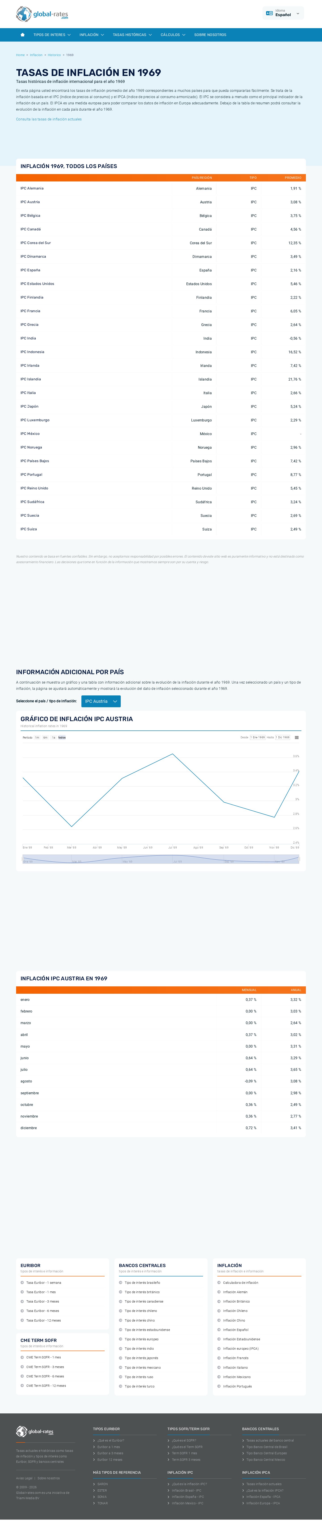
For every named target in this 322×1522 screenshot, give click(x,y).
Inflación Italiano (232, 1368)
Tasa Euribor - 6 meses (40, 1311)
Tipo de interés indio (136, 1349)
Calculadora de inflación (237, 1283)
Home (20, 55)
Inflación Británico (233, 1301)
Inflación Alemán (232, 1292)
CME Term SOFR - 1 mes (41, 1357)
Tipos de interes (52, 35)
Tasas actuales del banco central (268, 1440)
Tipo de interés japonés (138, 1358)
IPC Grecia (29, 324)
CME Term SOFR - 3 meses (42, 1367)
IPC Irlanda (30, 365)
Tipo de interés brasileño (139, 1283)
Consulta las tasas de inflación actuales (49, 119)
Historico (54, 55)
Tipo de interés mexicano (140, 1368)
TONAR (100, 1503)
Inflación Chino (231, 1320)
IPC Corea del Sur (36, 243)
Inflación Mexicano (234, 1377)
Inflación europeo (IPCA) (238, 1349)
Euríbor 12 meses (108, 1459)
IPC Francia (30, 311)
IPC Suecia (30, 515)
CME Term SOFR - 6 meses (42, 1376)
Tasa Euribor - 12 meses (41, 1320)
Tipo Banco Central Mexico (263, 1459)
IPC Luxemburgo (35, 420)
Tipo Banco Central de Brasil (264, 1447)
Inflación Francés (232, 1358)
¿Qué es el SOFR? (181, 1440)
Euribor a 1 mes (106, 1447)
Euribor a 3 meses (108, 1453)
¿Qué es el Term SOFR (185, 1447)
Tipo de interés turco (137, 1386)
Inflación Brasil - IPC (184, 1490)
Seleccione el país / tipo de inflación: (46, 701)
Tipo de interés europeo (139, 1339)
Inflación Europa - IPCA (261, 1503)
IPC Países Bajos (35, 461)
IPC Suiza (29, 529)
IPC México (30, 434)
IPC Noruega (31, 447)
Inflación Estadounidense (238, 1339)
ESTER (100, 1490)
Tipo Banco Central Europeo (264, 1453)
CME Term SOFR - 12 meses (43, 1386)
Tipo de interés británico (139, 1292)
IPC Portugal (31, 474)
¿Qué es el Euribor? (108, 1440)
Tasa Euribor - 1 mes (38, 1292)
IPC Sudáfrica (32, 502)
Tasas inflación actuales (262, 1484)
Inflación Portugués (234, 1386)
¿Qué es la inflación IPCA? (263, 1490)
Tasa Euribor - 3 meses (40, 1301)
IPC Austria (30, 202)
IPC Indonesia (32, 352)
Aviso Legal (24, 1478)
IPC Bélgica (30, 215)
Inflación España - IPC (185, 1497)
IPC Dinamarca (33, 256)
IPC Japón (29, 406)
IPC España (30, 270)
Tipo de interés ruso (136, 1377)
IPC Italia (28, 393)
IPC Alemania (32, 188)
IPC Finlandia (32, 297)
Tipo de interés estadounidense (144, 1330)
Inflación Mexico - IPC (185, 1503)
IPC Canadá (31, 229)
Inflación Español (232, 1330)
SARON (100, 1484)
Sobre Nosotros (210, 35)
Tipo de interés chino (137, 1320)
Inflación (92, 35)
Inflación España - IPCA (261, 1497)
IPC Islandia (31, 379)
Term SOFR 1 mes (182, 1453)
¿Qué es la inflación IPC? (187, 1484)
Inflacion (36, 55)
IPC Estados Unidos (37, 284)
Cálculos (173, 35)
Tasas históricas (132, 35)
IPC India (28, 338)
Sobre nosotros (49, 1478)
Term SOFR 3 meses (183, 1459)
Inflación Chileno (232, 1311)
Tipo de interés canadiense (141, 1301)
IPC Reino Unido (34, 488)
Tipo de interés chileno (138, 1311)
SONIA (100, 1497)
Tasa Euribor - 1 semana (41, 1283)
